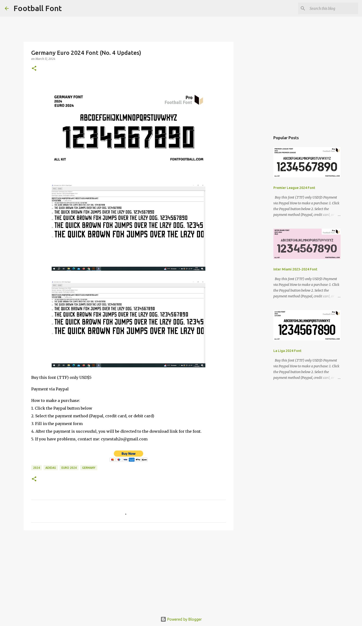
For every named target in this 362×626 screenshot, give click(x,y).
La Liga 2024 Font (287, 351)
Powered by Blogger (181, 619)
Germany (88, 467)
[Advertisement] (128, 571)
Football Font (37, 8)
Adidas (50, 467)
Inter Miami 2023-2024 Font (295, 269)
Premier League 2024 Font (294, 188)
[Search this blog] (333, 8)
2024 (36, 467)
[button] (34, 68)
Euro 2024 (69, 467)
